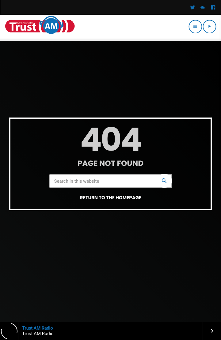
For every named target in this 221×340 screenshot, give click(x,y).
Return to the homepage (110, 198)
